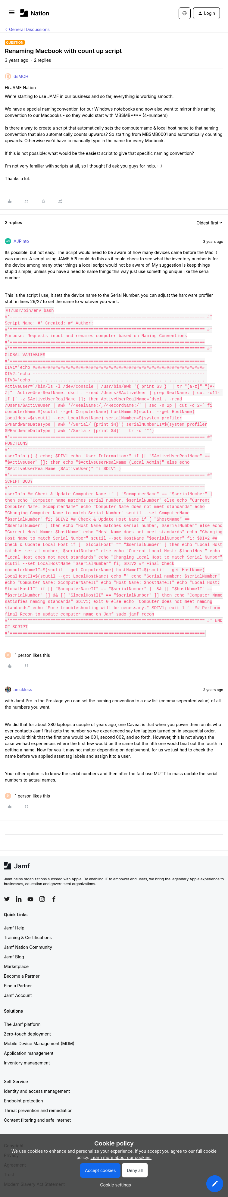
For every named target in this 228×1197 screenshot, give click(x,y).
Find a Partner (18, 985)
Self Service (16, 1081)
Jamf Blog (14, 956)
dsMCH (21, 76)
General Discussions (29, 29)
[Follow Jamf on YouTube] (30, 899)
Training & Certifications (28, 937)
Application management (28, 1053)
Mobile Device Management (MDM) (39, 1043)
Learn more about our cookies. (121, 1157)
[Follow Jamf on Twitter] (7, 899)
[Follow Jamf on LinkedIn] (19, 899)
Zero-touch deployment (27, 1033)
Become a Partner (21, 976)
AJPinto (21, 241)
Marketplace (16, 966)
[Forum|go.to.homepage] (34, 13)
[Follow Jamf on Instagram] (42, 899)
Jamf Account (18, 995)
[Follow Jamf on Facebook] (54, 899)
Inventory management (27, 1062)
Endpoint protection (23, 1100)
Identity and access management (37, 1091)
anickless (23, 689)
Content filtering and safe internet (37, 1120)
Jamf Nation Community (28, 947)
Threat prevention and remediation (38, 1110)
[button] (11, 14)
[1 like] (27, 655)
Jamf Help (14, 927)
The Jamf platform (22, 1024)
